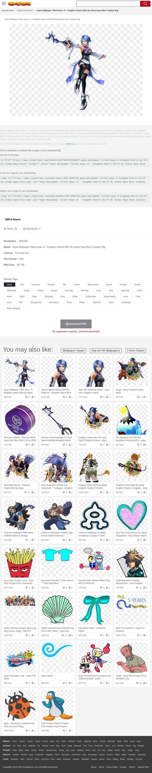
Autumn (22, 741)
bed (21, 302)
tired (138, 296)
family (33, 750)
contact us (70, 144)
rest (111, 290)
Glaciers (71, 741)
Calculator (142, 755)
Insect (107, 746)
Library (101, 755)
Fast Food (45, 759)
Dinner (101, 759)
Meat (59, 759)
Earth (52, 741)
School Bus (76, 755)
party (69, 302)
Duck (63, 746)
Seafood (76, 759)
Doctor (61, 750)
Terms (101, 767)
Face (124, 750)
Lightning (87, 741)
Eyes (73, 750)
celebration (90, 296)
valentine (96, 302)
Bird (24, 746)
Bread (122, 759)
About (93, 767)
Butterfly (31, 746)
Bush (126, 741)
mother (41, 750)
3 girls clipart (135, 350)
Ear (67, 750)
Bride (27, 750)
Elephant (77, 746)
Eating (115, 759)
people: (7, 750)
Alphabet (131, 755)
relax (75, 296)
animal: (7, 745)
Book (31, 755)
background (36, 302)
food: (6, 759)
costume (36, 284)
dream (54, 290)
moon (111, 302)
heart (9, 296)
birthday (84, 290)
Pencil (57, 755)
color (98, 290)
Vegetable (85, 759)
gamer (137, 284)
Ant (14, 746)
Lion (113, 746)
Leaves (30, 741)
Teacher (24, 755)
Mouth (117, 750)
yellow (40, 290)
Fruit (53, 759)
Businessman (51, 750)
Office (124, 755)
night (22, 296)
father (110, 750)
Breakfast (14, 759)
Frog (90, 746)
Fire (57, 741)
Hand (137, 750)
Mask (14, 750)
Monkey (120, 746)
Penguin (141, 746)
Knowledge (92, 755)
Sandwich (67, 759)
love (125, 296)
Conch (45, 741)
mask (139, 290)
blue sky (69, 290)
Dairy (22, 759)
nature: (6, 741)
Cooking (130, 759)
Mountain (111, 741)
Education (65, 755)
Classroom (39, 755)
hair (22, 284)
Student (16, 755)
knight (27, 290)
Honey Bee (98, 746)
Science (110, 755)
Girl (99, 750)
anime (109, 284)
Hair (93, 750)
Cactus (38, 741)
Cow (52, 746)
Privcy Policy (112, 767)
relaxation (54, 302)
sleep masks (110, 296)
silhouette (11, 290)
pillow (82, 302)
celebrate (126, 302)
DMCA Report (12, 219)
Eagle (69, 746)
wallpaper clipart (73, 350)
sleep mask (92, 284)
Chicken (45, 746)
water (9, 284)
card (9, 302)
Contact (123, 767)
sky (64, 284)
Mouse (128, 746)
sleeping (49, 296)
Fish (85, 746)
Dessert (30, 759)
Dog (57, 746)
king (62, 296)
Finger (130, 750)
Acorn (14, 741)
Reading (49, 755)
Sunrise (103, 741)
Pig (134, 746)
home (87, 750)
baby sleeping (13, 308)
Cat (38, 746)
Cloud (132, 741)
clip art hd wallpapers (105, 350)
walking (80, 750)
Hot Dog (139, 759)
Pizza (109, 759)
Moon (95, 741)
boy (104, 750)
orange (123, 284)
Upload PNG (143, 767)
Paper (117, 755)
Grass (79, 741)
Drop (138, 741)
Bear (19, 746)
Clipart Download (25, 10)
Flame (63, 741)
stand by (125, 290)
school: (7, 754)
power (77, 284)
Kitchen (94, 759)
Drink (37, 759)
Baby (21, 750)
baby (34, 296)
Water (119, 741)
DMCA (132, 767)
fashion (51, 284)
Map (84, 755)
